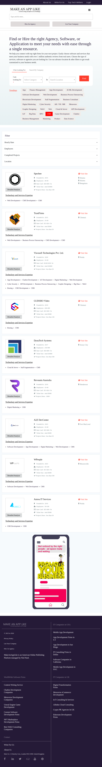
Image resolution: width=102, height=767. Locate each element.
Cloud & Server (61, 109)
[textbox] (32, 80)
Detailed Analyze (13, 190)
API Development (77, 109)
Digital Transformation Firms (62, 684)
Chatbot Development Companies (12, 689)
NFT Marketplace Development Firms (11, 718)
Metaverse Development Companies (13, 696)
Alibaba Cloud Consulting (63, 703)
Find (84, 78)
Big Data (32, 114)
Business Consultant (70, 99)
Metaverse (73, 104)
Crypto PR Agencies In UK (63, 707)
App (24, 90)
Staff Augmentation (52, 99)
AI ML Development (74, 90)
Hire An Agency (30, 24)
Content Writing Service (13, 683)
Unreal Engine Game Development (12, 704)
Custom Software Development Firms (11, 711)
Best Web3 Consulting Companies (12, 726)
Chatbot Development (29, 279)
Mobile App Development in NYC (64, 666)
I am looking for (19, 70)
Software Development (31, 95)
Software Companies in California (62, 658)
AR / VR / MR (59, 104)
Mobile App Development (63, 630)
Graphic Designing (29, 109)
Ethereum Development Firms (62, 713)
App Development (56, 90)
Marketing (46, 119)
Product (57, 119)
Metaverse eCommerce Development (62, 691)
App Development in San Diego (63, 644)
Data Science (69, 119)
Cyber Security (45, 104)
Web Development (50, 95)
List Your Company (72, 24)
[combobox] (33, 80)
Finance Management (37, 90)
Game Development (62, 114)
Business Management (31, 119)
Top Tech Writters (75, 2)
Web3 (42, 109)
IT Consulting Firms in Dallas (62, 651)
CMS (49, 114)
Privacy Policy (8, 636)
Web (50, 109)
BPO (41, 114)
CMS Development (29, 200)
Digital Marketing (29, 104)
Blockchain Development (32, 99)
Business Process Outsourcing (72, 95)
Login (88, 2)
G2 (28, 756)
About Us (47, 2)
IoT (24, 114)
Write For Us (59, 2)
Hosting (10, 287)
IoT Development (46, 279)
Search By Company (36, 70)
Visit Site (83, 174)
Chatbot (76, 114)
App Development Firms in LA (64, 636)
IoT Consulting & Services (63, 698)
